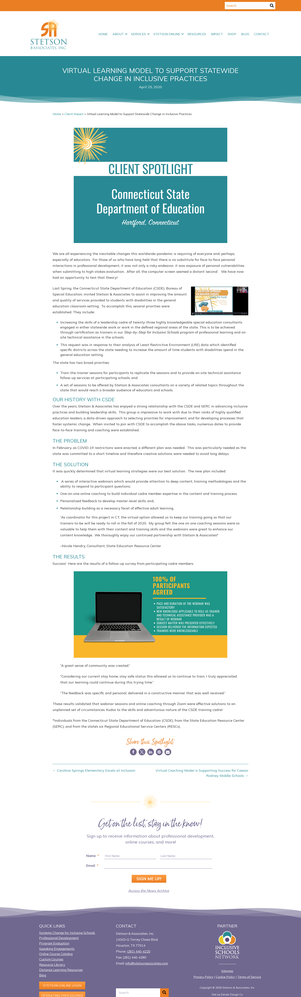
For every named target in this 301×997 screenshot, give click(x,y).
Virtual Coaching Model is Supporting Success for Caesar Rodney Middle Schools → (202, 773)
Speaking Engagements (56, 948)
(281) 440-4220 (138, 951)
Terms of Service (249, 976)
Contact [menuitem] (261, 34)
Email (92, 865)
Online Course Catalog (56, 953)
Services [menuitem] (138, 34)
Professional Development (59, 938)
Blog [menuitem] (245, 34)
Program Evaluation (54, 943)
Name (92, 856)
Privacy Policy (203, 976)
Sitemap (227, 970)
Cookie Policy (225, 976)
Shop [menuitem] (232, 34)
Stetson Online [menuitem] (166, 34)
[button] (272, 5)
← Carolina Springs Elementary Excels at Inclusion (94, 770)
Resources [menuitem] (197, 34)
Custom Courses (51, 959)
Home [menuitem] (103, 34)
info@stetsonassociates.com (146, 963)
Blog (42, 975)
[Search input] (246, 5)
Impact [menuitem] (217, 34)
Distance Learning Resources (61, 969)
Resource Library (52, 964)
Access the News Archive (148, 890)
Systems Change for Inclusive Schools (67, 932)
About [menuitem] (118, 34)
